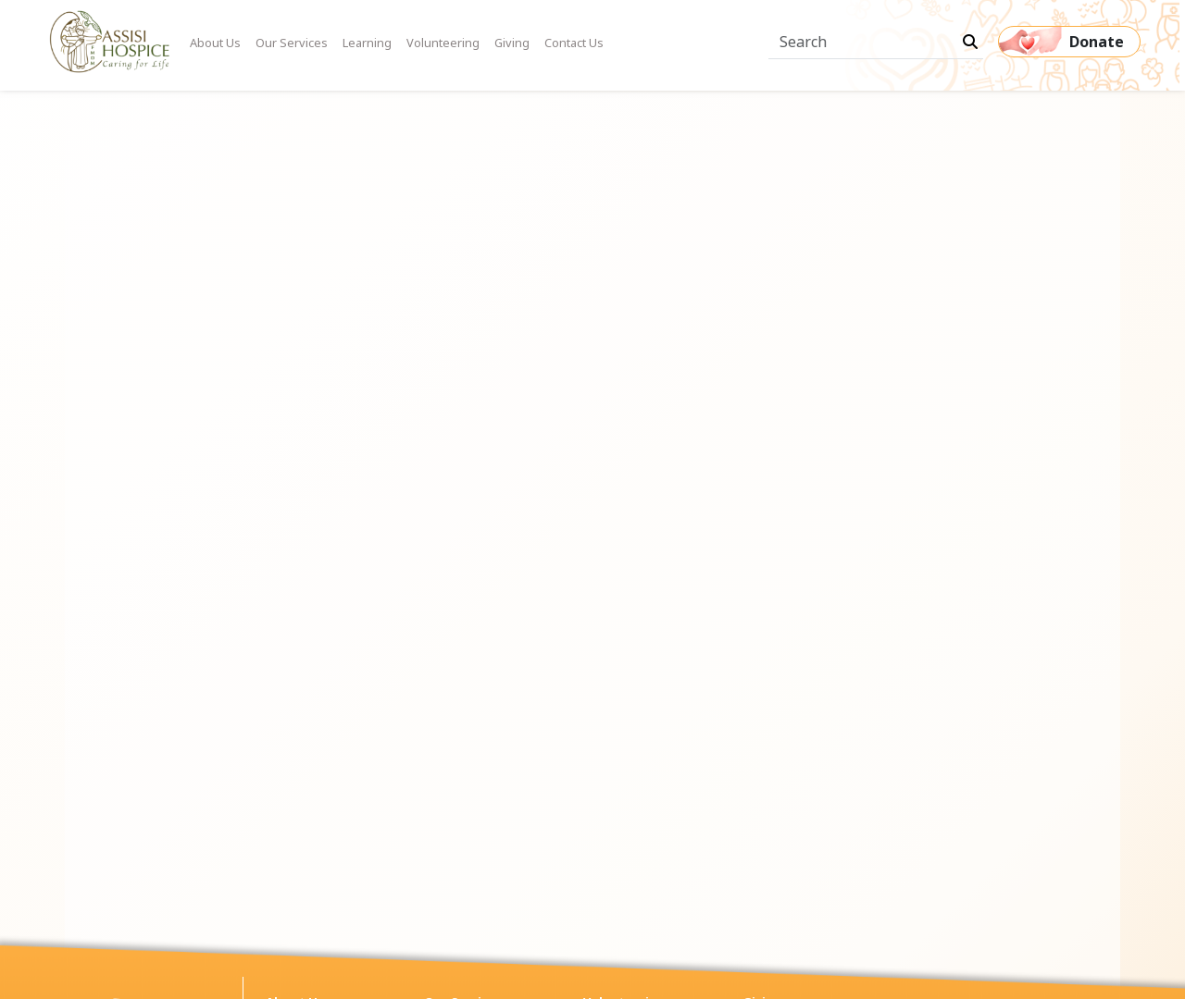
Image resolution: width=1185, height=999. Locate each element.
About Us (215, 42)
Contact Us (574, 42)
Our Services (292, 42)
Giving (512, 42)
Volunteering (443, 42)
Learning (367, 42)
